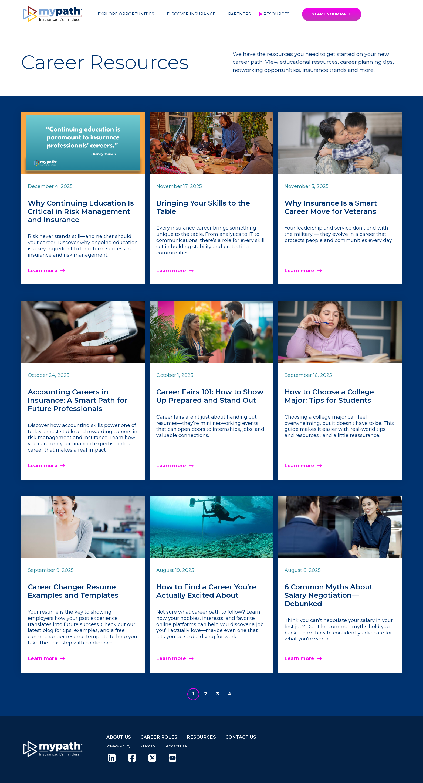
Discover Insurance (191, 14)
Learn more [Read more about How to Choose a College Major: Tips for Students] (299, 465)
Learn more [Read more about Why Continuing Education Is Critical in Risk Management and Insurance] (42, 270)
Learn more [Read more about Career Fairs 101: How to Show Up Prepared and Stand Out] (171, 465)
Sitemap (147, 746)
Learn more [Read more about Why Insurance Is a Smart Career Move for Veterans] (299, 270)
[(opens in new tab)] (111, 758)
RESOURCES (201, 737)
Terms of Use (175, 746)
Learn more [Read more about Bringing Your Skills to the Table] (171, 270)
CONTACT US (240, 737)
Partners (239, 14)
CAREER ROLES (158, 737)
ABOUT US (118, 737)
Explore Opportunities (126, 14)
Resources (276, 14)
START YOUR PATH (332, 14)
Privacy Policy (118, 746)
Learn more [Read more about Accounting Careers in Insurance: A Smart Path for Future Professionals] (42, 465)
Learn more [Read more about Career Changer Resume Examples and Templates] (42, 658)
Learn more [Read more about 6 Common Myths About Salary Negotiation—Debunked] (299, 658)
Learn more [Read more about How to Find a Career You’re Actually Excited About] (171, 658)
